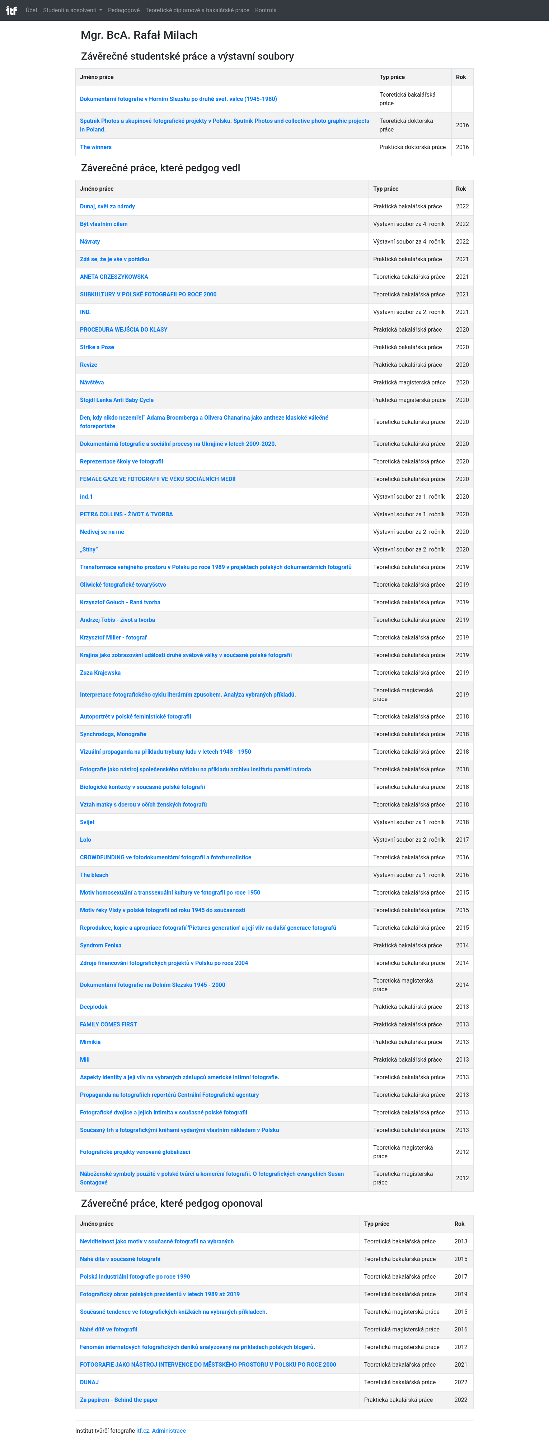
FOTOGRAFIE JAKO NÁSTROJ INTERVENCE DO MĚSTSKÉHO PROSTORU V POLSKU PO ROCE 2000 (208, 1364)
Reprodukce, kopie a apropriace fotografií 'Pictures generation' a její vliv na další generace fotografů (208, 927)
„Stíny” (89, 549)
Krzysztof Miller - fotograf (113, 637)
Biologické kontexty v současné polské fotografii (142, 787)
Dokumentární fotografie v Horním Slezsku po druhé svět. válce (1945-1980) (178, 99)
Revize (88, 364)
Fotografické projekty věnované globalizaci (135, 1152)
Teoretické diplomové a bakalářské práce (197, 10)
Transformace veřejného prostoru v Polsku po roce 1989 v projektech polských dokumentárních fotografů (216, 567)
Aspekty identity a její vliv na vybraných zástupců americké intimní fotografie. (180, 1077)
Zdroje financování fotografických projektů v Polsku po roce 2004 (164, 963)
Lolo (85, 839)
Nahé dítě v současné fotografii (120, 1259)
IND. (85, 312)
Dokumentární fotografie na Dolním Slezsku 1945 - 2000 (152, 985)
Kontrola (266, 10)
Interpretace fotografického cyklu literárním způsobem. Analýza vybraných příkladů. (188, 694)
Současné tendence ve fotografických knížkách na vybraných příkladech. (173, 1311)
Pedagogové (124, 10)
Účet (31, 10)
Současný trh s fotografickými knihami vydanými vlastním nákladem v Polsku (179, 1130)
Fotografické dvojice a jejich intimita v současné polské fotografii (163, 1112)
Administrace (169, 1430)
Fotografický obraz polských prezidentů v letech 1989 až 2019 (160, 1294)
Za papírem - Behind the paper (119, 1399)
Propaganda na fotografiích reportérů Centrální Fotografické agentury (169, 1094)
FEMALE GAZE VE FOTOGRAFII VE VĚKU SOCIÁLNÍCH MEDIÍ (158, 479)
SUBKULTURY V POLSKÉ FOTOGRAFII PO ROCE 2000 (148, 294)
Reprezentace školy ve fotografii (121, 461)
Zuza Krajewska (100, 672)
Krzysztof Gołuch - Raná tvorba (120, 602)
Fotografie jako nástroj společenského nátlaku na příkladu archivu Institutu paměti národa (195, 769)
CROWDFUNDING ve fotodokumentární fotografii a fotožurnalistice (165, 857)
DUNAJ (89, 1382)
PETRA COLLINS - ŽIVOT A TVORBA (126, 514)
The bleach (94, 875)
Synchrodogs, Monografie (113, 734)
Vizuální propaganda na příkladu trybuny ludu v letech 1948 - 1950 (165, 751)
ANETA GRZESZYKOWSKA (114, 276)
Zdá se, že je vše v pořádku (114, 259)
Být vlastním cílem (104, 224)
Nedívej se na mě (102, 531)
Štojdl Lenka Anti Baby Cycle (117, 400)
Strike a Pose (97, 347)
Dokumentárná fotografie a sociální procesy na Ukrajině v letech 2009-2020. (178, 443)
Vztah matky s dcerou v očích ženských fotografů (143, 804)
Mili (85, 1059)
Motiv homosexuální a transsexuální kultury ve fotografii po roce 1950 (170, 892)
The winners (96, 147)
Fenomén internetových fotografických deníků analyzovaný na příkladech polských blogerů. (197, 1347)
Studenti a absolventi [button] (70, 10)
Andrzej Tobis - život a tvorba (117, 619)
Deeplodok (94, 1006)
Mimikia (90, 1042)
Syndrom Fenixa (101, 945)
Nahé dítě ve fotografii (108, 1329)
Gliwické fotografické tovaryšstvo (123, 584)
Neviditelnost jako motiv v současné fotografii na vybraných (157, 1241)
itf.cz (142, 1430)
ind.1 (86, 496)
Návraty (90, 241)
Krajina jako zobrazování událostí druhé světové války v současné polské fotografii (186, 655)
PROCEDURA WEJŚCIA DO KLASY (124, 329)
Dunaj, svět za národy (107, 206)
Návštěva (92, 382)
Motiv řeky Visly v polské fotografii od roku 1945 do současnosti (162, 910)
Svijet (87, 822)
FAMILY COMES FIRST (108, 1024)
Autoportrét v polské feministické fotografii (135, 716)
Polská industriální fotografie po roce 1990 (135, 1276)
